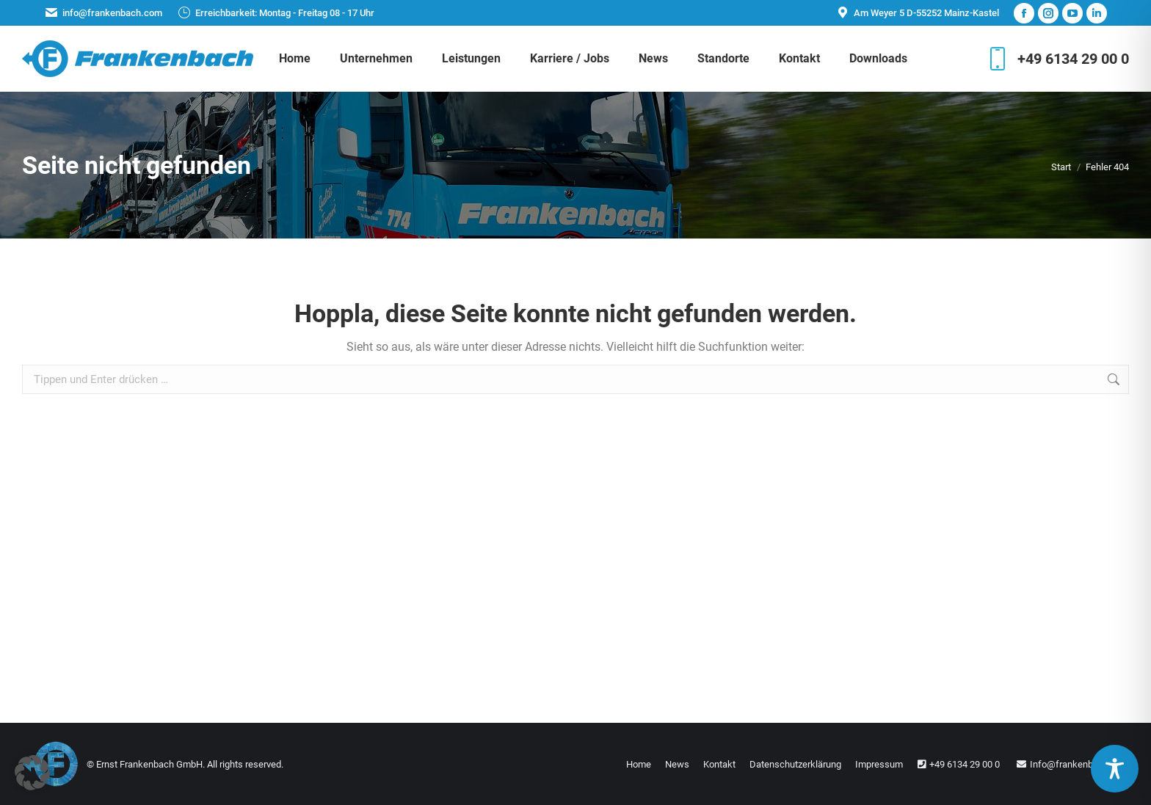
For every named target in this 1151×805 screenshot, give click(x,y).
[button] (32, 772)
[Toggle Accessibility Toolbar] (1114, 768)
